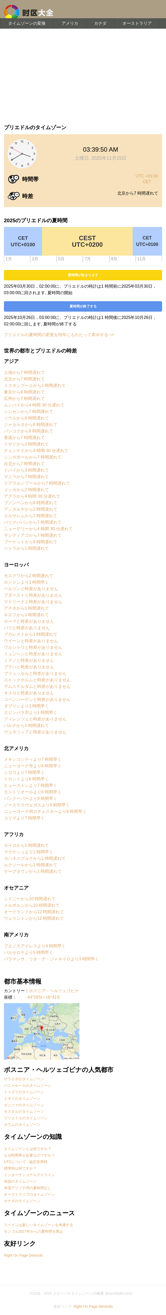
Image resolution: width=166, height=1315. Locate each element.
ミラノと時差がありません (29, 660)
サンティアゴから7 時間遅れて (33, 535)
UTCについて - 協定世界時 (25, 1162)
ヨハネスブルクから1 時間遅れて (35, 858)
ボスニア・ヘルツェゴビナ (54, 991)
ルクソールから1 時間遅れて (30, 865)
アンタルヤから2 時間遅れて (30, 509)
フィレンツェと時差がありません (35, 719)
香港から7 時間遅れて (24, 437)
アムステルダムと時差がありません (37, 686)
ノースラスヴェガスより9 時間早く (37, 805)
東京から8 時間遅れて (24, 392)
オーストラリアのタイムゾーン (29, 1194)
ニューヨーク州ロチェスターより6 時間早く (45, 811)
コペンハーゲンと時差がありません (37, 699)
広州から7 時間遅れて (24, 398)
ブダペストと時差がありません (33, 595)
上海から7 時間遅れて (24, 372)
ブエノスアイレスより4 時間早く (35, 946)
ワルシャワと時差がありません (33, 647)
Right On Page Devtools (23, 1255)
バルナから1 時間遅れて (26, 725)
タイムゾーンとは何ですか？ (27, 1149)
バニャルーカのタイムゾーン (27, 1085)
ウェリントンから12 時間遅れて (34, 918)
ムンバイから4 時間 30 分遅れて (34, 405)
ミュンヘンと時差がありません (33, 654)
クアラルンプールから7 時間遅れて (37, 483)
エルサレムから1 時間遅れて (30, 516)
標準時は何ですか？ (20, 1168)
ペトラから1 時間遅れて (26, 548)
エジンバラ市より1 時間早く (30, 712)
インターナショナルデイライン (29, 1175)
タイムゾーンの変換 (27, 23)
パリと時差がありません (27, 628)
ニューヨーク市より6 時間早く (33, 766)
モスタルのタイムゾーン (24, 1111)
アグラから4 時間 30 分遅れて (32, 496)
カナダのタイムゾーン (22, 1201)
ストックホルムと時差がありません (37, 680)
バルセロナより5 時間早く (28, 952)
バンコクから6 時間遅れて (28, 431)
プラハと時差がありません (29, 667)
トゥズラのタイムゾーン (24, 1092)
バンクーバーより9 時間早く (30, 798)
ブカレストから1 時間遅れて (30, 634)
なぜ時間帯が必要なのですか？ (29, 1155)
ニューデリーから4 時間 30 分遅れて (38, 529)
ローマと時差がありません (29, 621)
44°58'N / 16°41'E (43, 997)
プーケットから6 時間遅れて (30, 542)
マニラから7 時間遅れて (26, 476)
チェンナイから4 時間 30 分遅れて (36, 450)
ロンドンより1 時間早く (26, 582)
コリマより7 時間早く (24, 818)
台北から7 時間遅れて (24, 463)
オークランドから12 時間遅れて (34, 912)
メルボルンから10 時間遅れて (32, 905)
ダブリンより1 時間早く (26, 706)
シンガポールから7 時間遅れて (33, 457)
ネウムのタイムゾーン (22, 1124)
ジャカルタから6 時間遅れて (30, 424)
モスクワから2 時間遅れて (28, 575)
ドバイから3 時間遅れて (26, 470)
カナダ (100, 23)
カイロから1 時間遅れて (26, 845)
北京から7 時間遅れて (24, 379)
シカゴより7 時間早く (24, 772)
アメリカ (70, 23)
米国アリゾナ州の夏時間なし (27, 1188)
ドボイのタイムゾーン (22, 1098)
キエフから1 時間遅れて (26, 615)
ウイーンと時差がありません (31, 641)
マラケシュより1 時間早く (28, 852)
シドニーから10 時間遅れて (30, 899)
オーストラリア (137, 23)
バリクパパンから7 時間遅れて (33, 522)
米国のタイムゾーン (20, 1181)
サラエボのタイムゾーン (24, 1079)
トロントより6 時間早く (26, 779)
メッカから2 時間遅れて (26, 489)
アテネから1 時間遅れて (26, 608)
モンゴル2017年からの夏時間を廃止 (33, 1231)
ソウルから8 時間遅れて (26, 418)
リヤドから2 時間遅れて (26, 444)
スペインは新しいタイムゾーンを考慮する (38, 1225)
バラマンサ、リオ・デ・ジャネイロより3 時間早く (51, 959)
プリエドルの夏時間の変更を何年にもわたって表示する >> (59, 334)
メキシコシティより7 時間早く (33, 759)
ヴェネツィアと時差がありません (35, 732)
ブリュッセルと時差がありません (35, 673)
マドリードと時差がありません (33, 602)
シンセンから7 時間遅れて (28, 411)
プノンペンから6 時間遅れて (30, 503)
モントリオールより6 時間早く (33, 792)
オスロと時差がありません (29, 693)
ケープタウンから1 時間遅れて (33, 871)
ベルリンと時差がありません (31, 588)
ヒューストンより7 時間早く (30, 785)
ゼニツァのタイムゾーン (24, 1105)
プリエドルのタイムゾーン (26, 1118)
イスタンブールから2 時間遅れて (35, 385)
